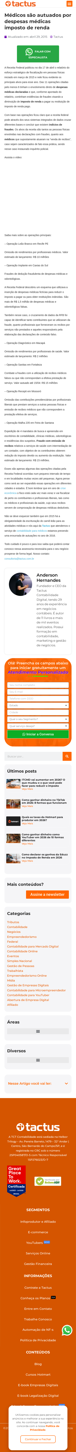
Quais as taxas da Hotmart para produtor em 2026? (42, 819)
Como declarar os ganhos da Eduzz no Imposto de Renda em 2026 (45, 856)
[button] (69, 4)
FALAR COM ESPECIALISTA (38, 53)
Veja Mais (27, 823)
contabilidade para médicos (32, 530)
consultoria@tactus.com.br (19, 558)
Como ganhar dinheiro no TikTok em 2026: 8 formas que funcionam (44, 801)
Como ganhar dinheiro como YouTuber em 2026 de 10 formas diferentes (43, 837)
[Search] (67, 756)
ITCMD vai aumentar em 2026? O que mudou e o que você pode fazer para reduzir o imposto (43, 782)
